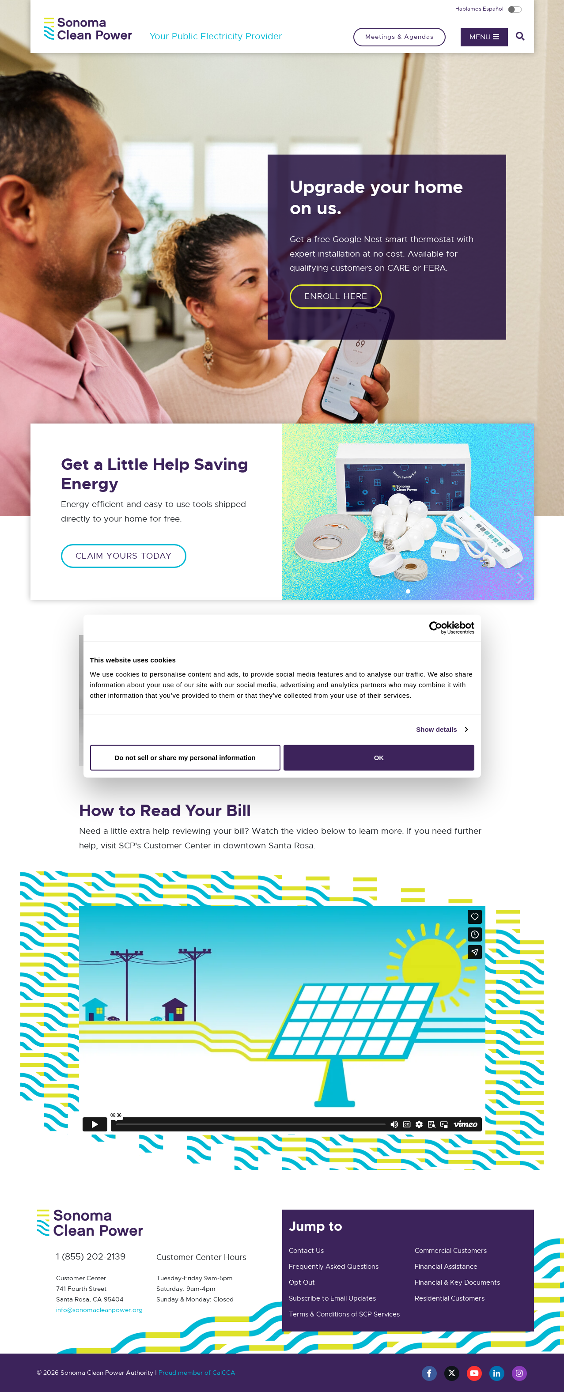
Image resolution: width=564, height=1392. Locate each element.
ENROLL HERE (335, 296)
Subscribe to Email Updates (332, 1298)
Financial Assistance (446, 1267)
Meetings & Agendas (399, 37)
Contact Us (306, 1251)
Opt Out (302, 1282)
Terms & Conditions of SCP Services (344, 1314)
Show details (436, 729)
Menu (484, 37)
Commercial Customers (451, 1251)
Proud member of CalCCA (197, 1373)
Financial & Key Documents (457, 1282)
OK (379, 757)
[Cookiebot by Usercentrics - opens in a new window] (435, 628)
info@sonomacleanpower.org (99, 1310)
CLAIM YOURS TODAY (124, 555)
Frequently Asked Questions (334, 1267)
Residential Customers (450, 1298)
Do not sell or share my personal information (185, 757)
